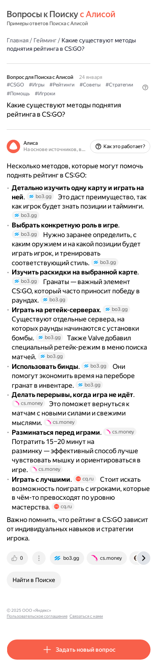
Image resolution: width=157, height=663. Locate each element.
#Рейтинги (62, 85)
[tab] (18, 558)
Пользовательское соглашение (37, 616)
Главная (17, 40)
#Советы (90, 85)
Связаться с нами (86, 616)
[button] (145, 87)
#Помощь (18, 94)
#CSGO (15, 85)
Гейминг (45, 40)
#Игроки (45, 94)
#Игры (36, 85)
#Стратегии (119, 85)
